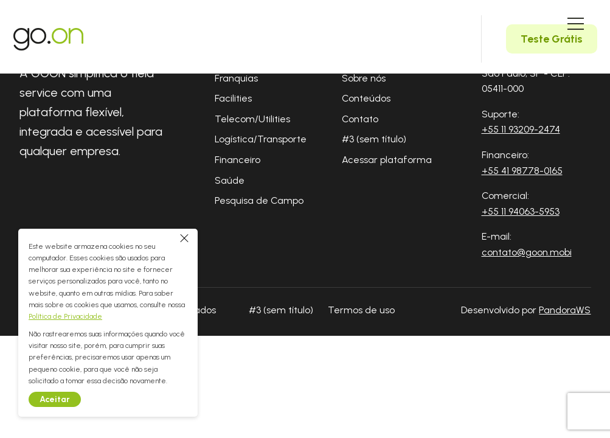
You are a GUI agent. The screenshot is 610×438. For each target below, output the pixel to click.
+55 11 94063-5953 (521, 211)
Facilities (233, 98)
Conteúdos (366, 98)
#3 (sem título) (374, 139)
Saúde (229, 180)
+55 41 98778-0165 (522, 170)
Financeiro (237, 159)
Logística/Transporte (261, 139)
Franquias (236, 78)
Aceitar (58, 399)
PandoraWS (565, 310)
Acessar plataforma (387, 159)
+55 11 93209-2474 (521, 129)
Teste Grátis (552, 39)
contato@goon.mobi (527, 252)
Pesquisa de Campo (259, 200)
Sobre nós (364, 78)
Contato (360, 119)
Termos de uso (361, 310)
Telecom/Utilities (252, 119)
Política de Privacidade (68, 316)
